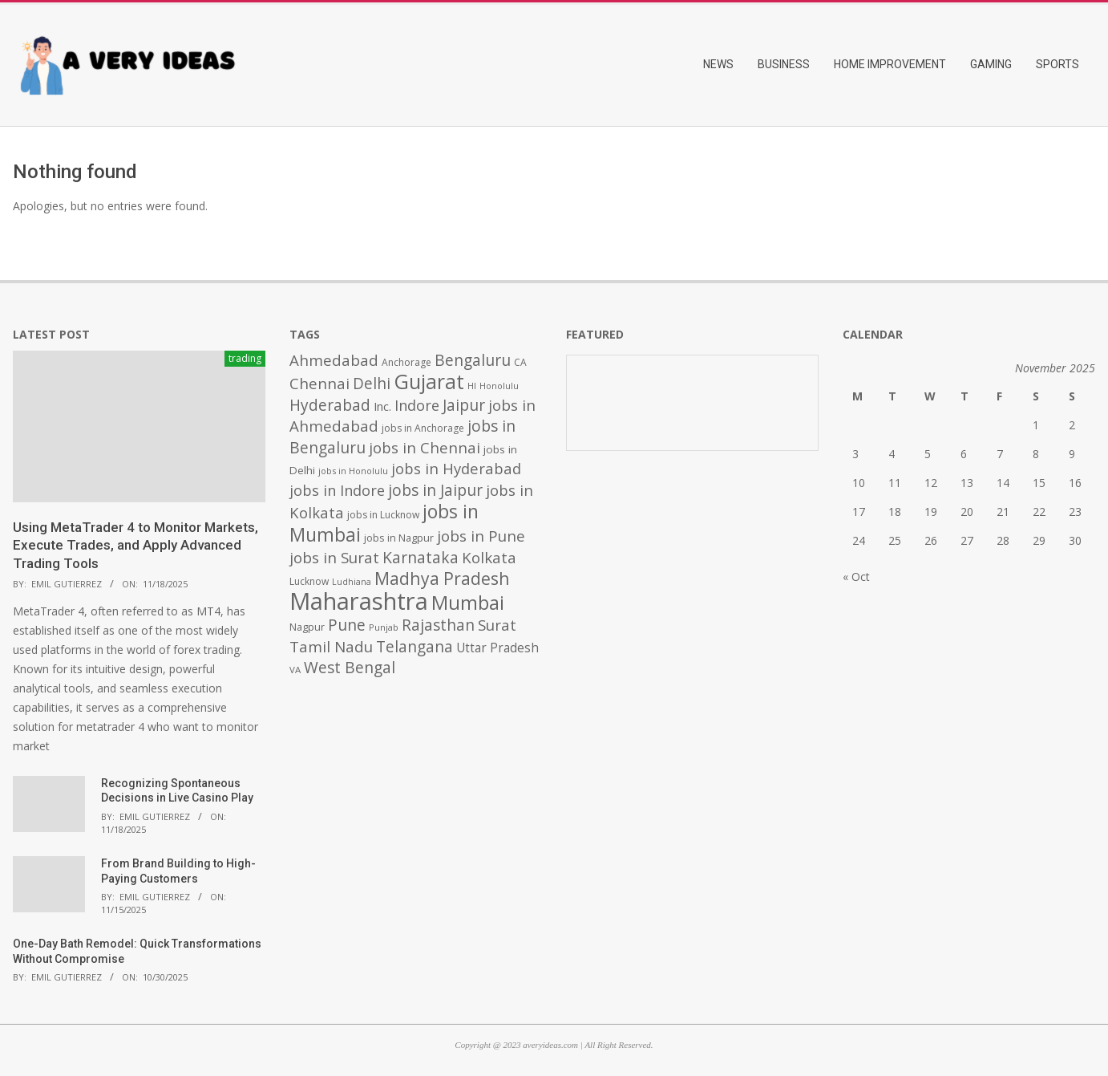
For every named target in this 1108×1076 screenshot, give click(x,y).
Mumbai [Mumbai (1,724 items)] (467, 602)
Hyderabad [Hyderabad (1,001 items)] (329, 405)
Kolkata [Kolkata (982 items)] (489, 557)
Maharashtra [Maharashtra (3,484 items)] (358, 601)
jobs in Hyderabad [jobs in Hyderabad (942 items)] (456, 468)
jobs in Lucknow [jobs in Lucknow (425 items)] (383, 515)
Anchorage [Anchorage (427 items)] (406, 362)
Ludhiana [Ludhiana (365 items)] (351, 581)
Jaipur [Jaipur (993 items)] (464, 405)
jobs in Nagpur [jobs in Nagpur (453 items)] (399, 538)
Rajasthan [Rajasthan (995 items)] (438, 625)
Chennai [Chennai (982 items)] (319, 383)
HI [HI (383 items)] (471, 386)
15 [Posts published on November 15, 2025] (1039, 482)
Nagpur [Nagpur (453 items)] (307, 627)
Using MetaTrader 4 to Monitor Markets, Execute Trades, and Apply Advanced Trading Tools (135, 545)
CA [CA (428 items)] (520, 362)
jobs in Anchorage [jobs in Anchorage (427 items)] (423, 428)
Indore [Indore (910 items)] (416, 405)
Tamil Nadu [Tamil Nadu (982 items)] (331, 646)
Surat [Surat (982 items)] (497, 625)
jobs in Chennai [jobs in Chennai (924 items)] (424, 447)
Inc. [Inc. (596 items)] (382, 406)
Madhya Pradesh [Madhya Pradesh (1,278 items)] (442, 578)
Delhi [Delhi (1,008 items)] (371, 383)
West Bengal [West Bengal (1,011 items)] (349, 667)
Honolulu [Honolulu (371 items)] (499, 386)
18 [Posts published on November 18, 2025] (894, 511)
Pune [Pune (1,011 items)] (347, 624)
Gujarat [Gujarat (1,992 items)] (429, 381)
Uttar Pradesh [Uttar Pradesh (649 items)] (497, 648)
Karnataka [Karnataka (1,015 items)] (420, 557)
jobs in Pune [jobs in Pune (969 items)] (481, 536)
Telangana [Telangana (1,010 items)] (414, 646)
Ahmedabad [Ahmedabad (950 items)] (333, 360)
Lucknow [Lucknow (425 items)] (309, 581)
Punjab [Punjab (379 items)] (383, 627)
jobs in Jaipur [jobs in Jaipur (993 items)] (435, 490)
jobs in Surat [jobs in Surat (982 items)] (334, 557)
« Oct (856, 576)
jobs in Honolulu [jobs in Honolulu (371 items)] (353, 471)
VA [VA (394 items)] (295, 670)
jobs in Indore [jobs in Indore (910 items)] (337, 490)
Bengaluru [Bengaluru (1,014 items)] (473, 360)
